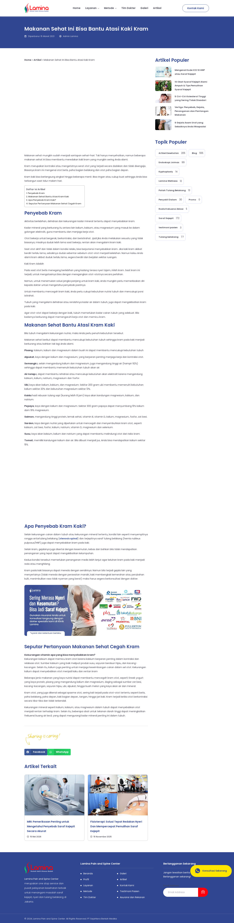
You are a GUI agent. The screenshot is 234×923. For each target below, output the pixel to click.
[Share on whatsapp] (59, 752)
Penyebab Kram (36, 193)
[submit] (203, 892)
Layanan (92, 8)
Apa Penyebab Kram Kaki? (42, 200)
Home (76, 8)
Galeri (144, 8)
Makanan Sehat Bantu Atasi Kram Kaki (48, 196)
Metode (110, 8)
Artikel (157, 8)
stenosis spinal (68, 538)
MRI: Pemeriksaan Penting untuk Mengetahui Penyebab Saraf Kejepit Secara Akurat (51, 826)
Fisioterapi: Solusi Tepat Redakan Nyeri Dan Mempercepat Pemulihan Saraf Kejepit (116, 826)
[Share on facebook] (35, 752)
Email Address (171, 885)
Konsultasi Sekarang (210, 871)
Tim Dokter (128, 8)
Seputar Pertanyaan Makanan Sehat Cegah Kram (55, 203)
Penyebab (36, 213)
